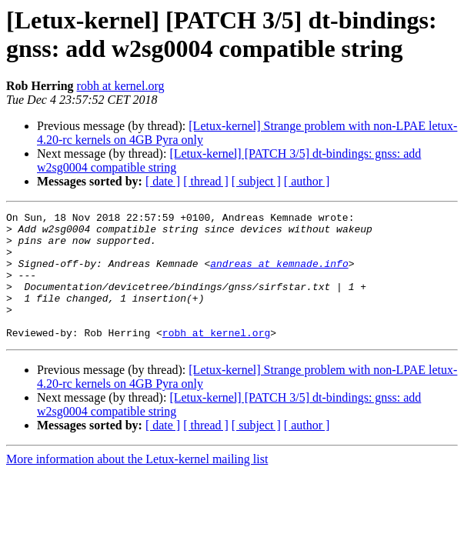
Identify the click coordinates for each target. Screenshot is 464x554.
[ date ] (162, 181)
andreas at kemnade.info (279, 275)
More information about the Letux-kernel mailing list (137, 484)
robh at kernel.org (121, 85)
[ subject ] (256, 181)
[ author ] (307, 181)
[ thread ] (206, 181)
